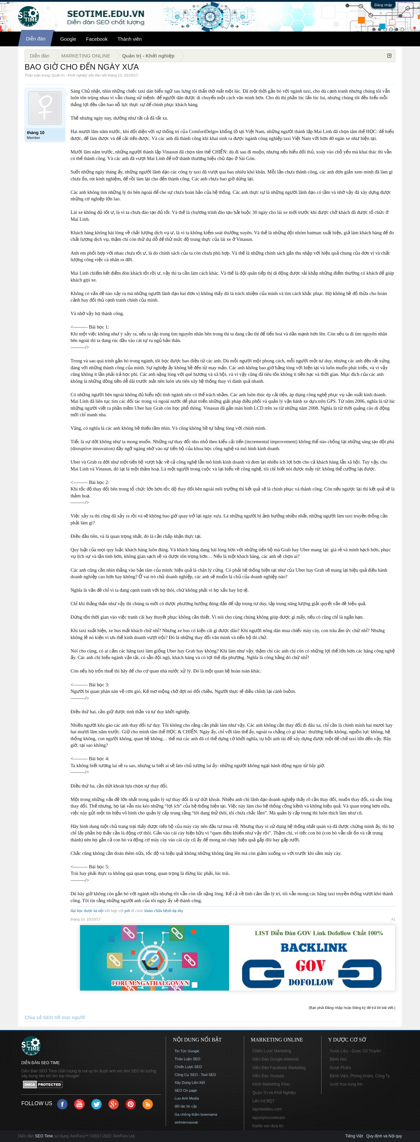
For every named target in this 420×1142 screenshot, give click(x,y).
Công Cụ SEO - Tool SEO (195, 1075)
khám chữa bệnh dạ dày (163, 910)
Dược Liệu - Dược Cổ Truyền (355, 1051)
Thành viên (129, 39)
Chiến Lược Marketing (271, 1051)
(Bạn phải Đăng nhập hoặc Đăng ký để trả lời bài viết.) (352, 1008)
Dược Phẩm (340, 1067)
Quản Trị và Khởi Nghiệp (274, 1092)
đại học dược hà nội (87, 910)
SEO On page (186, 1090)
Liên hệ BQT (263, 1101)
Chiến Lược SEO (188, 1067)
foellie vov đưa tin (267, 1126)
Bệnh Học (338, 1059)
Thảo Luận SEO (187, 1059)
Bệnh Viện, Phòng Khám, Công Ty (360, 1076)
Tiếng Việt (354, 1136)
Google (68, 39)
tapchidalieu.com (267, 1109)
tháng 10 (115, 75)
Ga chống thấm (187, 1114)
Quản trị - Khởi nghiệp (69, 75)
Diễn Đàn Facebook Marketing (278, 1067)
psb (127, 910)
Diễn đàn (36, 38)
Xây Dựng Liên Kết (190, 1083)
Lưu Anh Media (187, 1098)
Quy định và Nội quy (384, 1136)
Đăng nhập (383, 5)
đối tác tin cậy (186, 1106)
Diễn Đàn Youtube (268, 1076)
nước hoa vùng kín (346, 1084)
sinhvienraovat (186, 1122)
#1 (393, 919)
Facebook (97, 39)
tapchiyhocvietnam (268, 1117)
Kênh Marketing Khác (271, 1084)
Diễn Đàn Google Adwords (275, 1059)
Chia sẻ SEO (39, 1017)
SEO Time (44, 1136)
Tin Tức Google (187, 1051)
